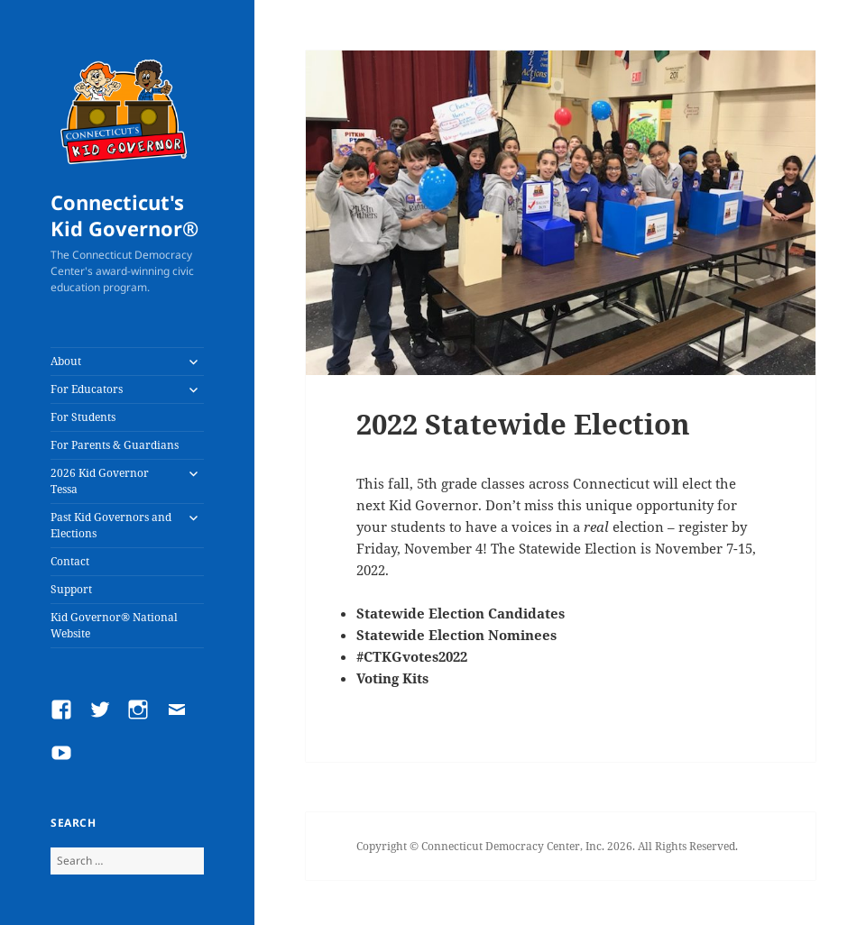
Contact (70, 561)
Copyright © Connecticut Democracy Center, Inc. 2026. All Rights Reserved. (547, 846)
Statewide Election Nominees (456, 635)
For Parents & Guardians (115, 445)
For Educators (87, 389)
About (66, 361)
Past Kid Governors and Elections (111, 525)
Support (71, 589)
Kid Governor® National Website (114, 625)
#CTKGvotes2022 (411, 656)
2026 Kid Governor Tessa (100, 481)
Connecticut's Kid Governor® (124, 215)
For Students (83, 417)
